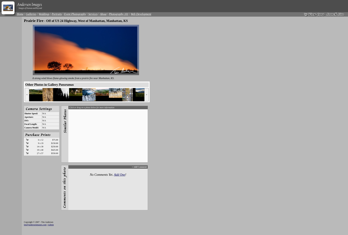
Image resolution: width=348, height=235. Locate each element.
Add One (119, 174)
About (103, 14)
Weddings (44, 14)
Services (93, 14)
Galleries (31, 14)
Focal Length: (30, 124)
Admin (51, 225)
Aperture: (28, 117)
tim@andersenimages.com (35, 225)
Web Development (141, 14)
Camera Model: (31, 127)
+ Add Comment (139, 167)
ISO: (26, 120)
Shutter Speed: (31, 113)
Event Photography (75, 14)
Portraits (57, 14)
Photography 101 (119, 14)
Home (20, 14)
